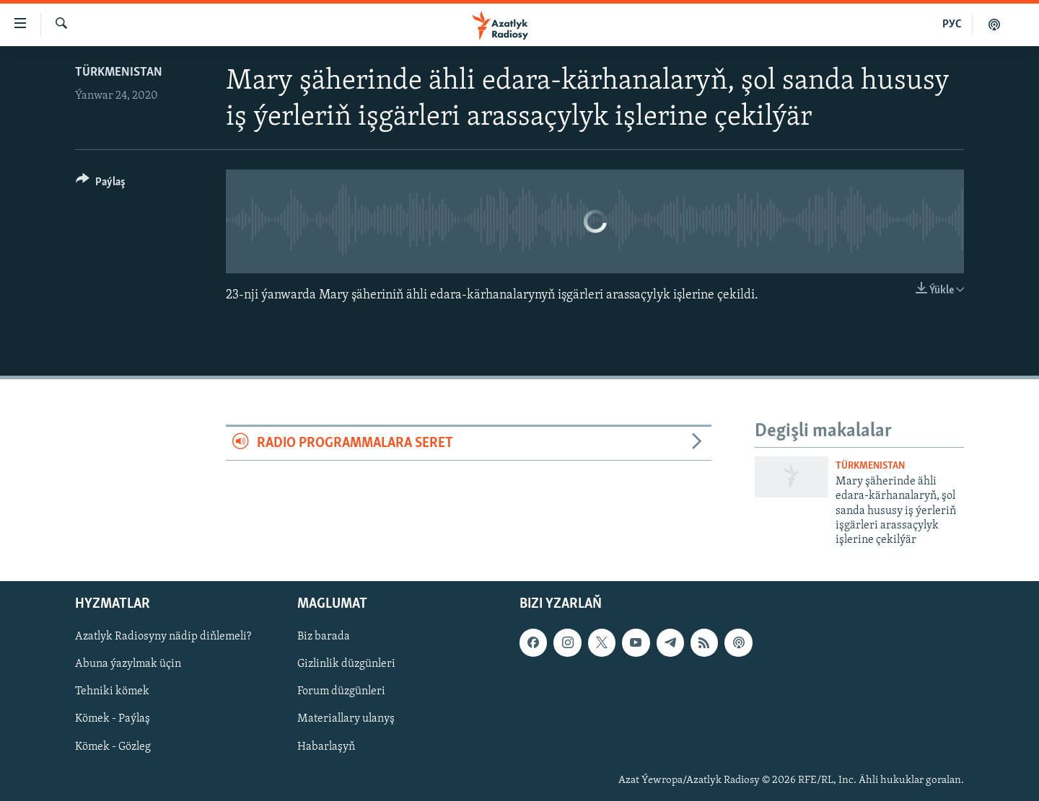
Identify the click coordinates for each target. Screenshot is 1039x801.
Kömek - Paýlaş (112, 719)
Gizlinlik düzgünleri (346, 664)
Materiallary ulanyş (346, 719)
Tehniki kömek (112, 691)
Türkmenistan (118, 72)
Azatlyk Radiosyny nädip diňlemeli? (163, 636)
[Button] (101, 184)
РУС (952, 24)
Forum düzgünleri (341, 691)
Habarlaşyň (326, 746)
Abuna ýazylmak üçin (128, 664)
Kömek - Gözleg (113, 746)
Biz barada (323, 636)
